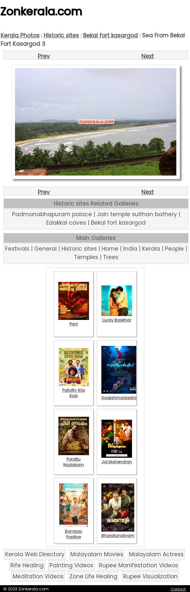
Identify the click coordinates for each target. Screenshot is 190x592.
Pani (73, 321)
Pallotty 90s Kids (73, 390)
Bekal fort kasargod (110, 35)
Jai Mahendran (116, 459)
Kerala (151, 249)
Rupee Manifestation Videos (138, 565)
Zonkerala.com (41, 11)
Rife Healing (27, 565)
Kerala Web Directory (35, 554)
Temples (86, 257)
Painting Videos (71, 565)
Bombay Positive (73, 531)
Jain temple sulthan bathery (137, 214)
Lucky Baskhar (116, 317)
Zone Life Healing (93, 576)
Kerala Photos (20, 35)
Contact (178, 589)
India (130, 249)
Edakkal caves (66, 223)
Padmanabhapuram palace (52, 214)
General (45, 249)
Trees (110, 257)
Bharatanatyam (117, 532)
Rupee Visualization (150, 576)
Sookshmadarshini (120, 395)
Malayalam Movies (96, 554)
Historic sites (61, 35)
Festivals (17, 249)
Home (110, 249)
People (174, 249)
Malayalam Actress (156, 554)
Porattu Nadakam (73, 459)
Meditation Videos (38, 576)
